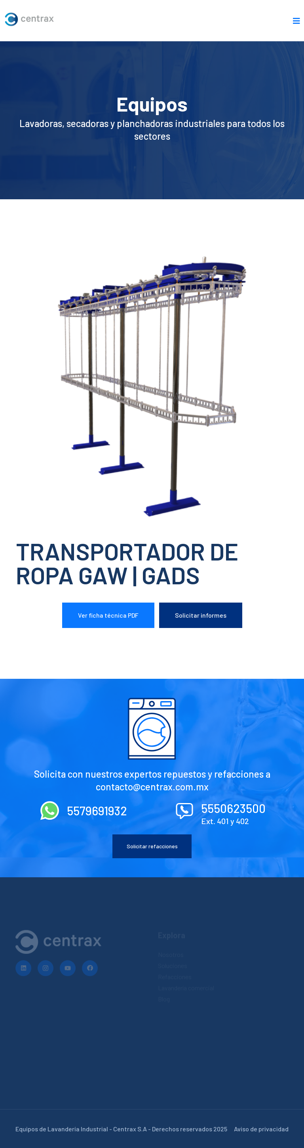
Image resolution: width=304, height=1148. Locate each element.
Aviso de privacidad (261, 1129)
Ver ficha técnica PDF (108, 615)
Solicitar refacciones (152, 846)
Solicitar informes (200, 615)
